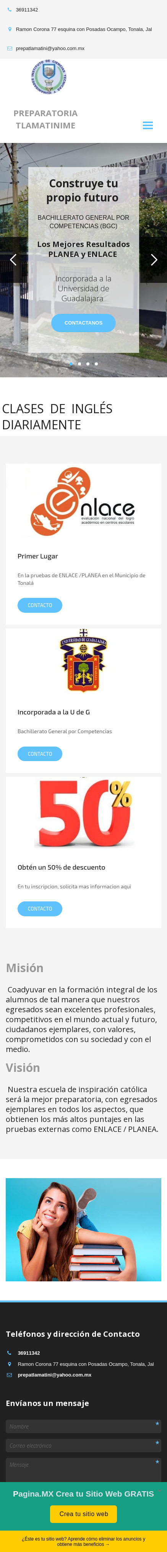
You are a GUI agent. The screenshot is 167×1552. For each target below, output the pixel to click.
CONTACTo (40, 754)
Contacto (40, 605)
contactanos (83, 323)
